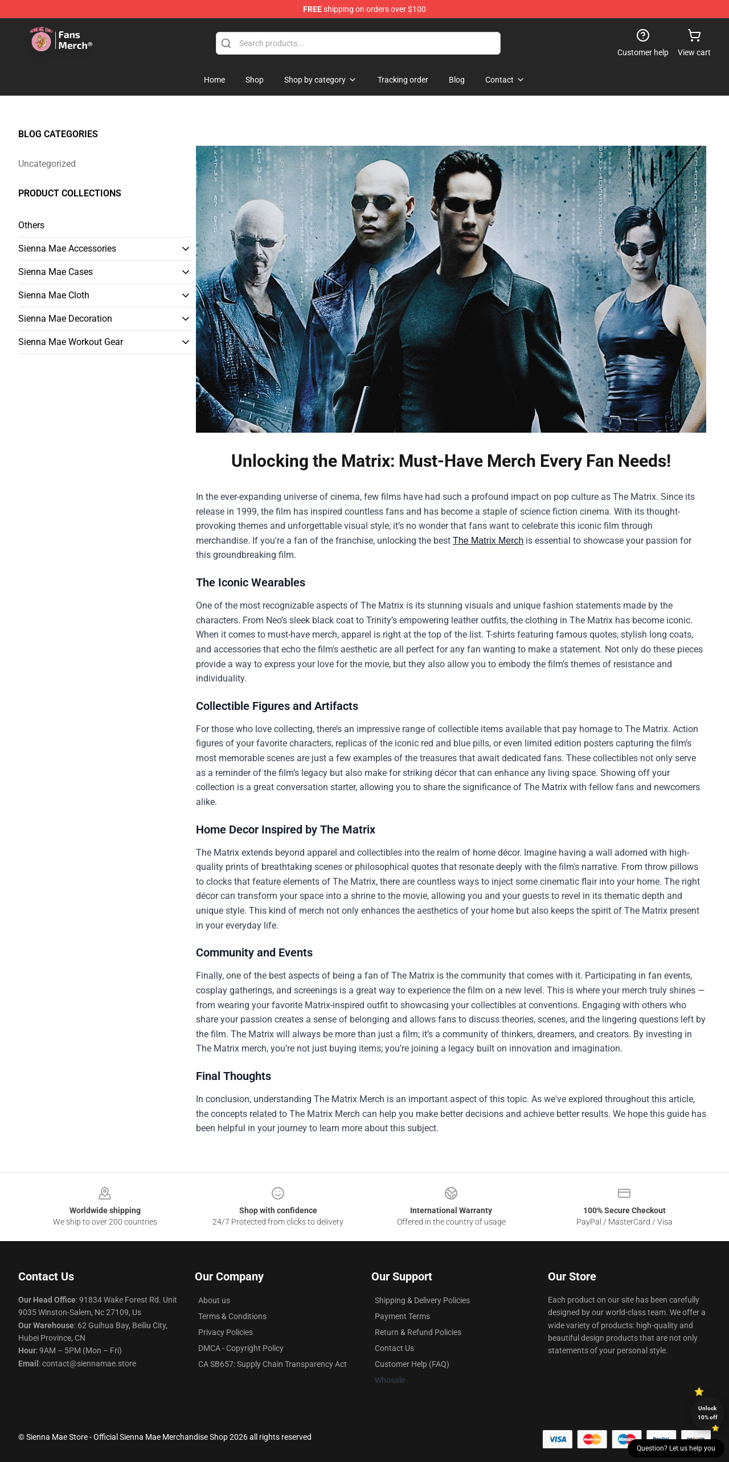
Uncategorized (47, 163)
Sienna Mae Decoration (65, 318)
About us (214, 1300)
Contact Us (394, 1348)
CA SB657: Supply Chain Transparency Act (272, 1364)
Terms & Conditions (232, 1316)
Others (31, 225)
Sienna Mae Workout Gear (70, 341)
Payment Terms (402, 1316)
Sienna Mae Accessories (67, 248)
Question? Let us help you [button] (676, 1448)
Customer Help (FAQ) (412, 1364)
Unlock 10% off (708, 1412)
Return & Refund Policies (418, 1332)
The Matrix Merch (488, 540)
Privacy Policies (225, 1332)
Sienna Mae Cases (55, 271)
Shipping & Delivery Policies (422, 1300)
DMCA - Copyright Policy (241, 1348)
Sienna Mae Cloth (53, 295)
